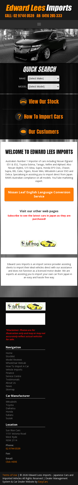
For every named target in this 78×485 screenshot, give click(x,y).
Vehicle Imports (14, 369)
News (9, 386)
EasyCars (43, 481)
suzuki (9, 418)
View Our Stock (44, 101)
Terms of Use (10, 475)
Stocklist (10, 356)
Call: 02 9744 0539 (19, 15)
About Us (11, 382)
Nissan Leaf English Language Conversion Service (39, 194)
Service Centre (13, 376)
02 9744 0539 (13, 448)
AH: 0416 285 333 (49, 15)
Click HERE (11, 461)
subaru (9, 414)
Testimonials (13, 379)
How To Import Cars (43, 116)
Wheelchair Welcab (16, 362)
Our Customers (44, 131)
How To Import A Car (17, 366)
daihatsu (10, 408)
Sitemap (10, 389)
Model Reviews (14, 359)
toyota (10, 405)
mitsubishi (11, 401)
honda (9, 411)
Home (9, 353)
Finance (10, 372)
